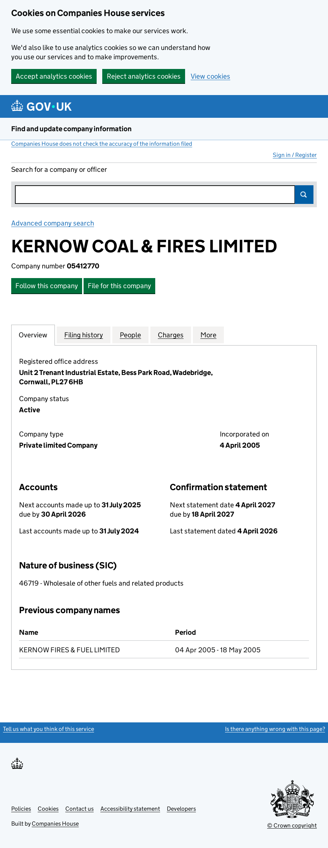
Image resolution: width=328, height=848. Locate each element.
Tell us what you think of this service (48, 728)
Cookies (48, 808)
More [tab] (208, 334)
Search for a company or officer (59, 169)
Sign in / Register (295, 154)
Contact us (79, 808)
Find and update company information (71, 128)
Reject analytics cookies (144, 76)
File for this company (119, 285)
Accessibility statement (130, 808)
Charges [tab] (171, 334)
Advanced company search (52, 223)
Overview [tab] (33, 334)
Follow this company (46, 285)
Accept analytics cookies (54, 76)
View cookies (210, 76)
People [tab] (130, 334)
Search (304, 194)
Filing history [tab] (83, 334)
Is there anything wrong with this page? (275, 728)
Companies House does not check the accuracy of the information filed (101, 143)
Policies (21, 808)
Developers (181, 808)
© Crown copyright (292, 825)
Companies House (55, 823)
